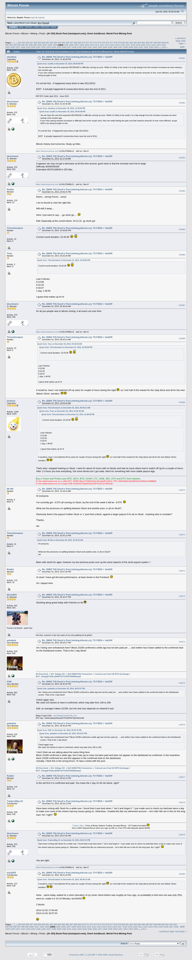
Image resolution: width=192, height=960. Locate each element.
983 (135, 42)
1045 (110, 47)
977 (111, 42)
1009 (86, 45)
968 (75, 42)
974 (99, 42)
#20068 (182, 338)
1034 (53, 47)
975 (103, 42)
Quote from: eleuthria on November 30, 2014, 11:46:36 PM (61, 108)
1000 (39, 45)
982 (131, 42)
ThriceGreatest (15, 228)
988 (155, 42)
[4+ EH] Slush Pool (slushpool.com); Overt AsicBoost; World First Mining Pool (89, 33)
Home (13, 27)
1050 (135, 47)
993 (11, 45)
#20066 (182, 255)
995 (19, 45)
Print (182, 47)
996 (23, 45)
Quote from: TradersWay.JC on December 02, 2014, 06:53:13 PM (63, 840)
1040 (84, 47)
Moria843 (12, 594)
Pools (42, 33)
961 (47, 42)
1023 (158, 45)
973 (95, 42)
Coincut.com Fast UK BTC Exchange (112, 674)
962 (51, 42)
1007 (76, 45)
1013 (107, 45)
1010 (92, 45)
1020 (143, 45)
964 (59, 42)
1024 (163, 45)
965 (63, 42)
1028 (23, 47)
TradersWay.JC (15, 801)
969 (79, 42)
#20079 (182, 835)
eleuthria (11, 57)
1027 (18, 47)
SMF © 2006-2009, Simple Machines (107, 955)
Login (36, 27)
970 (83, 42)
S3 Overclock (42, 674)
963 (55, 42)
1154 (163, 47)
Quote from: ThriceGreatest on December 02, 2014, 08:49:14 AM (63, 408)
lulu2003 (11, 872)
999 (35, 45)
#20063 (182, 158)
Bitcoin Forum (12, 33)
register (41, 17)
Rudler (10, 189)
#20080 (182, 874)
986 (147, 42)
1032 (43, 47)
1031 (38, 47)
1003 (55, 45)
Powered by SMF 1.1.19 (79, 955)
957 (31, 42)
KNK (9, 681)
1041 (89, 47)
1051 (141, 47)
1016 (122, 45)
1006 (71, 45)
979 (119, 42)
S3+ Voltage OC (58, 674)
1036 (64, 47)
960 (43, 42)
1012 (102, 45)
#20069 (182, 402)
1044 (105, 47)
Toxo (9, 253)
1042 (94, 47)
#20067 (182, 305)
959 (39, 42)
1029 (28, 47)
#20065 (182, 229)
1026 (12, 47)
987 (151, 42)
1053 (151, 47)
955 (23, 42)
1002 (49, 45)
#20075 (182, 683)
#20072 (182, 571)
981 (127, 42)
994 (15, 45)
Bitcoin (25, 33)
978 (115, 42)
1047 (120, 47)
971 (87, 42)
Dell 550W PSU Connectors (80, 674)
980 (123, 42)
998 (31, 45)
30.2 (39, 23)
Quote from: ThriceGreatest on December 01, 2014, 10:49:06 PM (63, 260)
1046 (115, 47)
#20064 (182, 191)
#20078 (182, 803)
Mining (33, 33)
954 (19, 42)
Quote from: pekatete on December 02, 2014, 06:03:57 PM (61, 689)
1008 (81, 45)
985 (143, 42)
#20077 (182, 777)
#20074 (182, 642)
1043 (100, 47)
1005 (66, 45)
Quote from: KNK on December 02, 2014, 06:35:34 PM (59, 730)
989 (159, 42)
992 (7, 45)
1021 (148, 45)
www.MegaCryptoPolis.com (65, 716)
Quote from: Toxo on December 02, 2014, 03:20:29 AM (59, 344)
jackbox (11, 400)
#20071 (182, 535)
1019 (138, 45)
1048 (125, 47)
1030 (33, 47)
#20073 (182, 596)
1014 (112, 45)
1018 (133, 45)
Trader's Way (78, 826)
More (53, 27)
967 (71, 42)
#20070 (182, 490)
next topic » (182, 42)
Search (28, 27)
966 (67, 42)
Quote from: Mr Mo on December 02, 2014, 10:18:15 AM (60, 540)
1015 (117, 45)
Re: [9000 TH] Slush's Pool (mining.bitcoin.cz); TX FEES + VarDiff (77, 57)
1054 (156, 47)
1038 (74, 47)
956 (27, 42)
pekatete (11, 640)
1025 (7, 47)
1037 (69, 47)
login (33, 17)
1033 (48, 47)
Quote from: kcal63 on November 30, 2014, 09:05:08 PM (60, 64)
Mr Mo (10, 488)
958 (35, 42)
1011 (97, 45)
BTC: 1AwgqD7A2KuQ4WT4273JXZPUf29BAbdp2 (58, 676)
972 (91, 42)
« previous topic (180, 39)
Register (45, 27)
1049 (130, 47)
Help (21, 27)
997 (27, 45)
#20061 (182, 58)
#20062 (182, 103)
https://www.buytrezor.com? (48, 151)
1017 (127, 45)
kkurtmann (12, 101)
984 (139, 42)
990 (163, 42)
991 (167, 42)
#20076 (182, 725)
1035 (59, 47)
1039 (79, 47)
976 (107, 42)
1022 (153, 45)
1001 (44, 45)
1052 (146, 47)
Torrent (46, 23)
